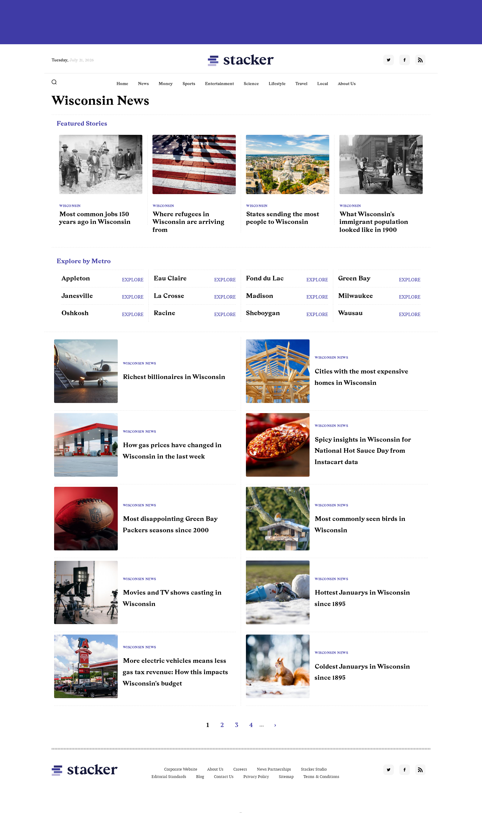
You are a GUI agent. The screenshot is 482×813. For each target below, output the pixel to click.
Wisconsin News (139, 363)
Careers (240, 769)
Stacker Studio (314, 769)
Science (251, 83)
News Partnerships (274, 769)
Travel (301, 83)
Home (122, 83)
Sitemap (286, 776)
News (143, 83)
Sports (189, 83)
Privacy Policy (256, 776)
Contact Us (224, 776)
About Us (347, 83)
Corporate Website (180, 769)
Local (322, 83)
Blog (200, 776)
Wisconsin (70, 206)
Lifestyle (277, 83)
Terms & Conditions (321, 776)
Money (166, 83)
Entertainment (219, 83)
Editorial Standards (169, 776)
